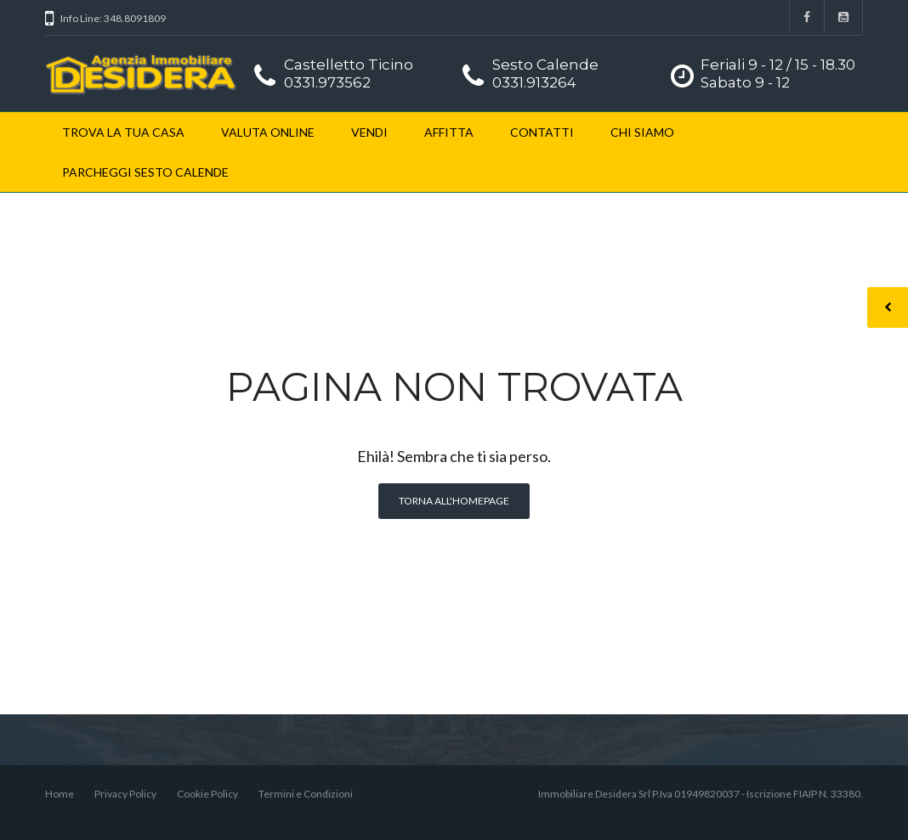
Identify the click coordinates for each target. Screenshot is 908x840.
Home (59, 793)
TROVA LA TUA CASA (123, 132)
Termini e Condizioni (305, 793)
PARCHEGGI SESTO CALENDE (145, 172)
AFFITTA (449, 132)
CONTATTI (542, 132)
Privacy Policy (125, 793)
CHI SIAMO (642, 132)
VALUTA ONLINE (268, 132)
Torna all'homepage (454, 500)
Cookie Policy (207, 793)
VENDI (369, 132)
